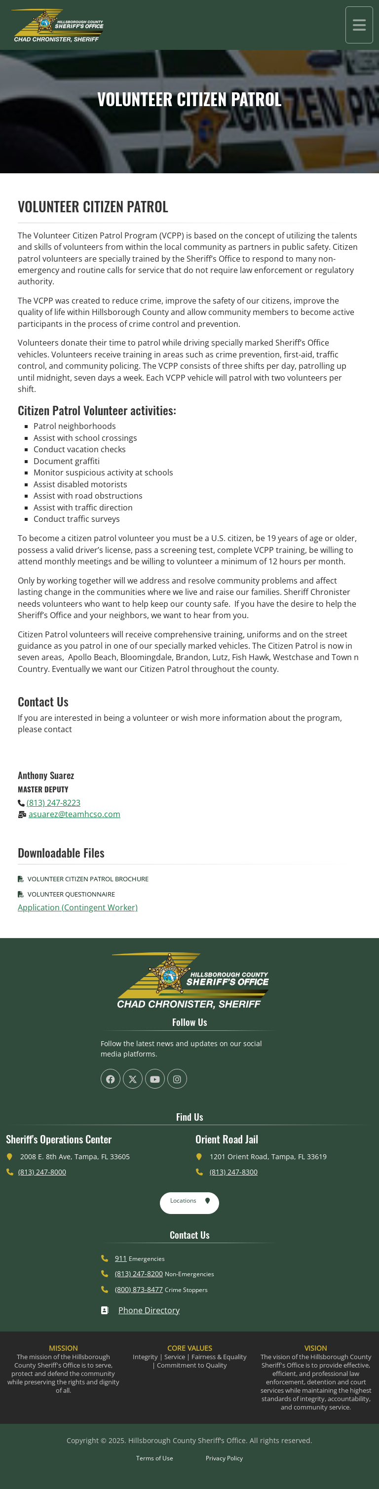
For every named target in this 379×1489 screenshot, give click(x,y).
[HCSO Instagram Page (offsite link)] (177, 1079)
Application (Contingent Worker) (78, 907)
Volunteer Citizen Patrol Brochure (83, 878)
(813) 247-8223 (53, 802)
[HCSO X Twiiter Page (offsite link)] (133, 1079)
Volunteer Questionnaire (66, 894)
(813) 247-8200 (139, 1273)
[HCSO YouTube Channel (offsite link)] (155, 1079)
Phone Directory (140, 1310)
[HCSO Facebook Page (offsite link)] (110, 1079)
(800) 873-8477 (139, 1289)
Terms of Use (154, 1458)
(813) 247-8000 (42, 1171)
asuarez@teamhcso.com (74, 814)
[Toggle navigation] (359, 24)
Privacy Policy (224, 1458)
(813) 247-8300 (234, 1171)
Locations (190, 1201)
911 (121, 1258)
